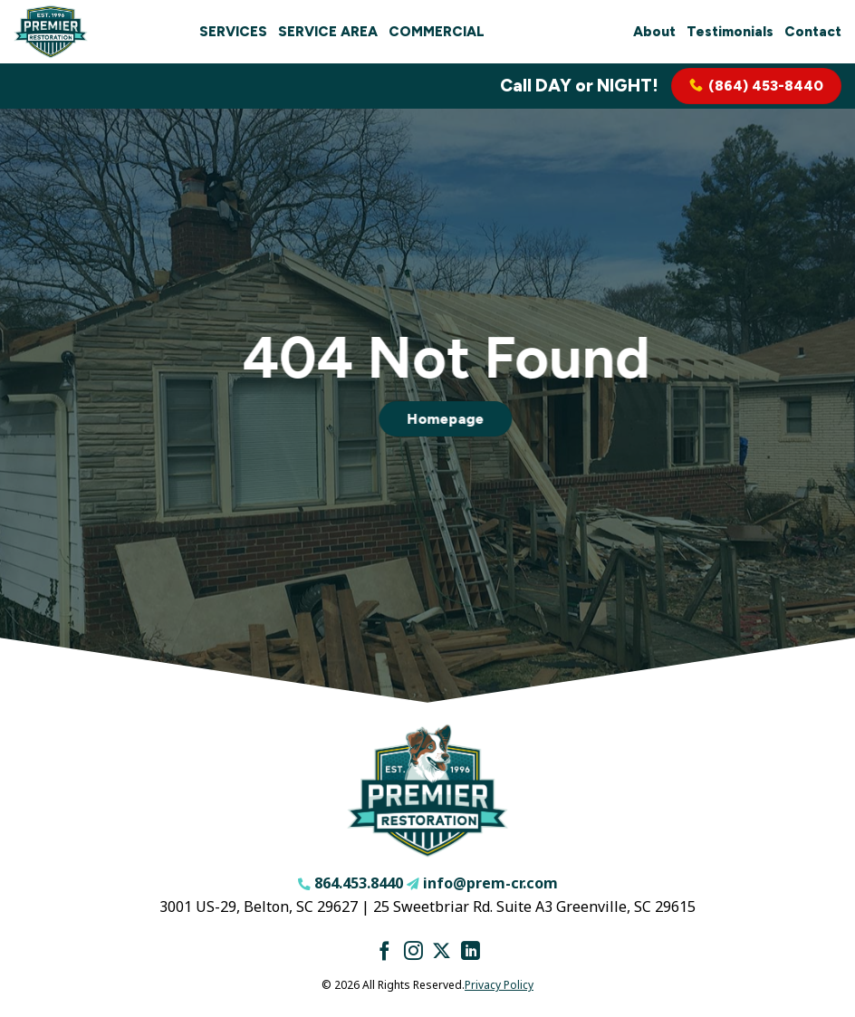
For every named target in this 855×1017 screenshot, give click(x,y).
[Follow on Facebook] (384, 952)
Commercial (437, 32)
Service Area (328, 32)
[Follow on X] (441, 952)
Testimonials (730, 32)
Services (233, 32)
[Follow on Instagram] (413, 952)
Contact (812, 32)
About (654, 32)
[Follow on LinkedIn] (470, 952)
